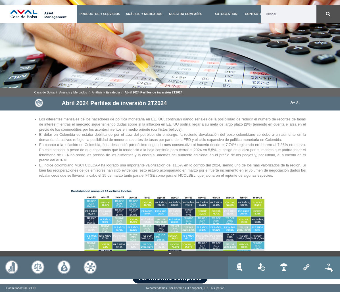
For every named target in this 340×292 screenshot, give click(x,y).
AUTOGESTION (225, 14)
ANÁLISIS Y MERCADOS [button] (144, 14)
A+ (293, 102)
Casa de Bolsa (44, 92)
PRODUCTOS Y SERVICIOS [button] (100, 14)
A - (298, 102)
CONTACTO (253, 14)
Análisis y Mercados (73, 92)
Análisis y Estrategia (106, 92)
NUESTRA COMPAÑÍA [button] (185, 14)
